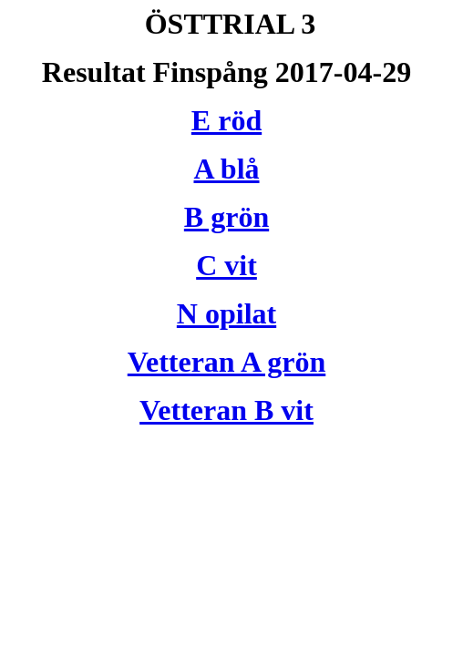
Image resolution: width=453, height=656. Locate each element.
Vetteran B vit (226, 410)
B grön (226, 216)
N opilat (226, 313)
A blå (226, 168)
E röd (226, 120)
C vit (226, 265)
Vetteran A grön (226, 361)
